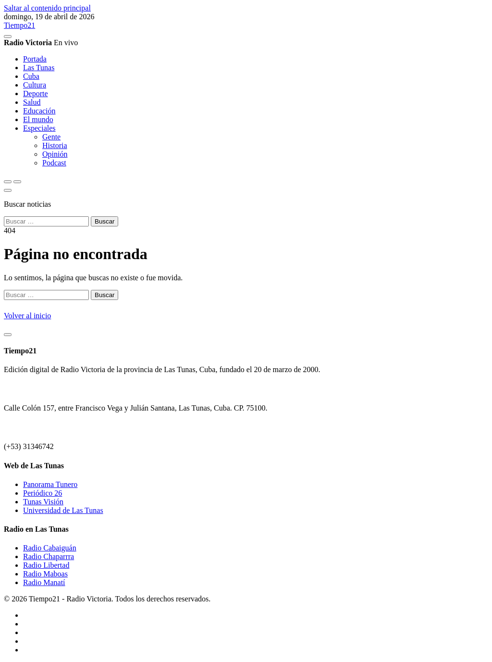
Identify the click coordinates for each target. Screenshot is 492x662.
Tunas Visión (43, 502)
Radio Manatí (44, 582)
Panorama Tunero (50, 484)
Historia (54, 145)
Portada (35, 59)
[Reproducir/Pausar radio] (8, 36)
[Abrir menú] (17, 181)
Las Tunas (38, 67)
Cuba (31, 76)
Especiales (39, 128)
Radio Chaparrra (48, 556)
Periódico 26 (42, 493)
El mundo (38, 119)
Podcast (54, 163)
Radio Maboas (45, 574)
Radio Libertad (46, 565)
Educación (39, 111)
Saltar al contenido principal (47, 8)
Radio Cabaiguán (49, 548)
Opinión (54, 154)
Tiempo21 (19, 25)
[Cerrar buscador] (8, 190)
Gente (51, 137)
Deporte (35, 93)
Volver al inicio (27, 316)
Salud (31, 102)
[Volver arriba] (8, 334)
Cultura (34, 85)
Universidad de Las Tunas (63, 510)
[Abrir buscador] (8, 181)
